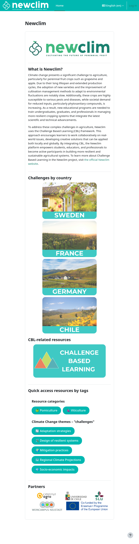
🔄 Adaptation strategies (53, 431)
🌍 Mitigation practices (51, 450)
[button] (113, 5)
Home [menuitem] (60, 5)
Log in (133, 5)
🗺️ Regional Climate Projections (58, 460)
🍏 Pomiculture (46, 410)
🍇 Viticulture (76, 410)
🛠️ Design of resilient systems (56, 440)
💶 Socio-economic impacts (54, 469)
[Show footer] (130, 535)
